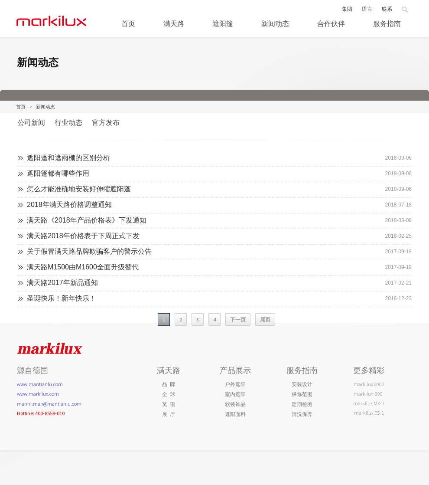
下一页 (238, 319)
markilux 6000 (369, 384)
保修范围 (302, 394)
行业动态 (68, 122)
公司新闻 (31, 122)
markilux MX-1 (368, 403)
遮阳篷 (222, 23)
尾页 (265, 319)
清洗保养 (302, 414)
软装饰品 (235, 404)
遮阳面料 (235, 414)
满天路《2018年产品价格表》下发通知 (86, 220)
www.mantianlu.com (40, 384)
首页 (21, 107)
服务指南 (387, 23)
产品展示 (235, 370)
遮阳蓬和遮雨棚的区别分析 (68, 157)
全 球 (168, 394)
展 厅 (168, 414)
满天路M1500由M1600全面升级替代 (83, 267)
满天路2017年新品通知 (62, 282)
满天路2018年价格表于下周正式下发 (83, 235)
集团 (347, 9)
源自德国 (32, 370)
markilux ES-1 (369, 413)
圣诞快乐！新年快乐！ (61, 298)
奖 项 (168, 404)
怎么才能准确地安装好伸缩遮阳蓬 (79, 189)
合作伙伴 (331, 23)
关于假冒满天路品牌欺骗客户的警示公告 (89, 251)
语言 (367, 9)
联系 (387, 9)
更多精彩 (368, 370)
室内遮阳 (235, 394)
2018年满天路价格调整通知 (69, 204)
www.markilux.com (38, 393)
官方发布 (106, 122)
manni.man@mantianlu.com (49, 403)
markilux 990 (369, 393)
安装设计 (302, 384)
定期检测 (302, 404)
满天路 (173, 23)
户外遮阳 (235, 384)
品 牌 (168, 384)
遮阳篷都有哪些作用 (58, 173)
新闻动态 (275, 23)
